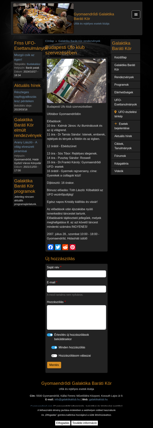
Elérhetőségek (123, 92)
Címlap (49, 41)
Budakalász (33, 64)
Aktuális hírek (123, 136)
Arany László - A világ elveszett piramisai (25, 146)
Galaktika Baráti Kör (124, 67)
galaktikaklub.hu (98, 399)
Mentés (54, 364)
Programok (121, 84)
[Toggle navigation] (136, 14)
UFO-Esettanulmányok (125, 102)
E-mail (51, 282)
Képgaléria (121, 163)
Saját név (53, 267)
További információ (84, 423)
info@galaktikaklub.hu (67, 399)
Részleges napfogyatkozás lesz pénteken (25, 96)
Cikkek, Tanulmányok (123, 146)
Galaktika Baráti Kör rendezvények (79, 41)
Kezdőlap (120, 57)
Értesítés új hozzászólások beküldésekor (71, 337)
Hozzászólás (55, 302)
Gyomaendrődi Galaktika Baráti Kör (94, 16)
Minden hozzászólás (72, 347)
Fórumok (120, 155)
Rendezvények (124, 77)
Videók (118, 171)
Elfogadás (62, 423)
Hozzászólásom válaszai (75, 355)
